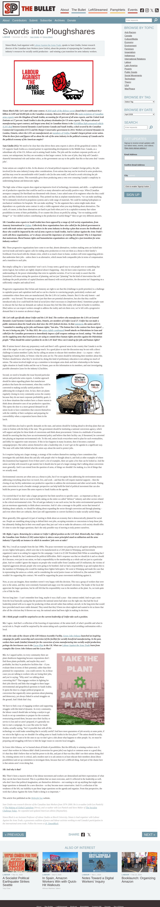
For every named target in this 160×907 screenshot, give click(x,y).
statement (79, 324)
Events (133, 10)
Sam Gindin (34, 37)
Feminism (129, 49)
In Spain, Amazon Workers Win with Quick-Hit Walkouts (59, 881)
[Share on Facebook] (83, 834)
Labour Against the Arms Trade (47, 45)
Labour (6, 37)
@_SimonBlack (51, 823)
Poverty (128, 69)
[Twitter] (152, 10)
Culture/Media (131, 39)
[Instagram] (147, 10)
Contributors (19, 20)
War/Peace (130, 89)
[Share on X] (89, 834)
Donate (71, 20)
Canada (128, 36)
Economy (129, 42)
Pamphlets (117, 10)
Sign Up (132, 194)
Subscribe (46, 20)
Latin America (131, 65)
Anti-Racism (130, 32)
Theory (128, 82)
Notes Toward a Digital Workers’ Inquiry (98, 879)
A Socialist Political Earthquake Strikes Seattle (16, 881)
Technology (130, 79)
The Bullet (78, 10)
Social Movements (133, 75)
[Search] (155, 20)
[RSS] (157, 10)
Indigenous (130, 55)
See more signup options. (135, 148)
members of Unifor (61, 133)
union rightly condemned (53, 330)
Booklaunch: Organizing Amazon (138, 879)
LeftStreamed (97, 10)
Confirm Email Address (134, 165)
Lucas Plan (38, 645)
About (64, 10)
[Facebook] (142, 10)
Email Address (130, 154)
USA (127, 85)
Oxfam (28, 225)
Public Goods (131, 72)
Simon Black (48, 37)
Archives (60, 20)
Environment (130, 46)
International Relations (135, 59)
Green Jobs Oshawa (72, 636)
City (129, 175)
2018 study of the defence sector (61, 111)
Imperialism (130, 52)
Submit (33, 20)
